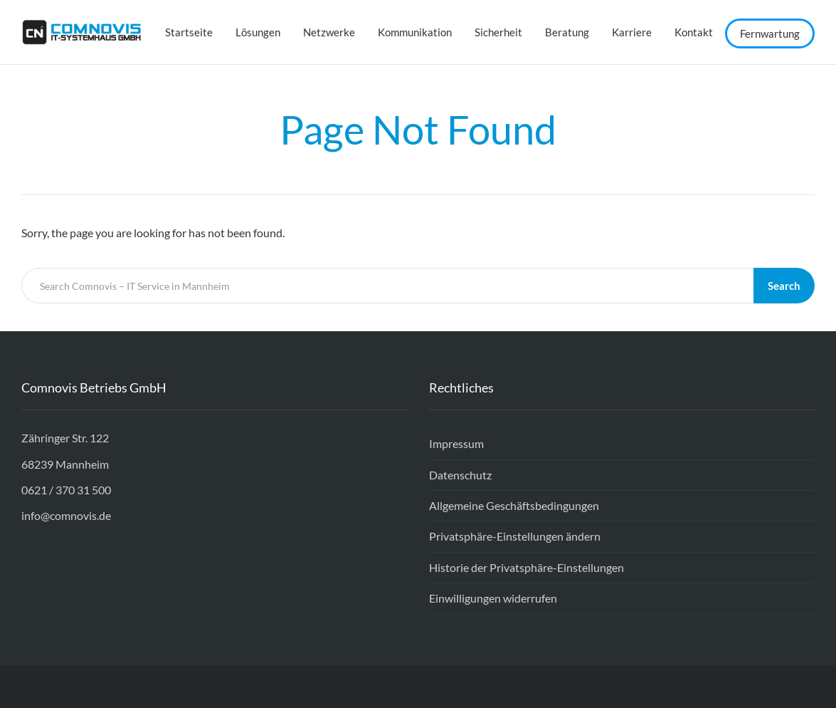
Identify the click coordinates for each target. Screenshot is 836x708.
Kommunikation (415, 32)
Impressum (456, 443)
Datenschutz (460, 474)
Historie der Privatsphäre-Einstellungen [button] (526, 567)
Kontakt (693, 32)
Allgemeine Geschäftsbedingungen (514, 505)
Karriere (632, 32)
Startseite (189, 32)
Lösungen (258, 32)
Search (784, 285)
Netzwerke (329, 32)
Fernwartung (770, 33)
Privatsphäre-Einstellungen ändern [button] (514, 536)
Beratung (567, 32)
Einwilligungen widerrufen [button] (493, 598)
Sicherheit (498, 32)
